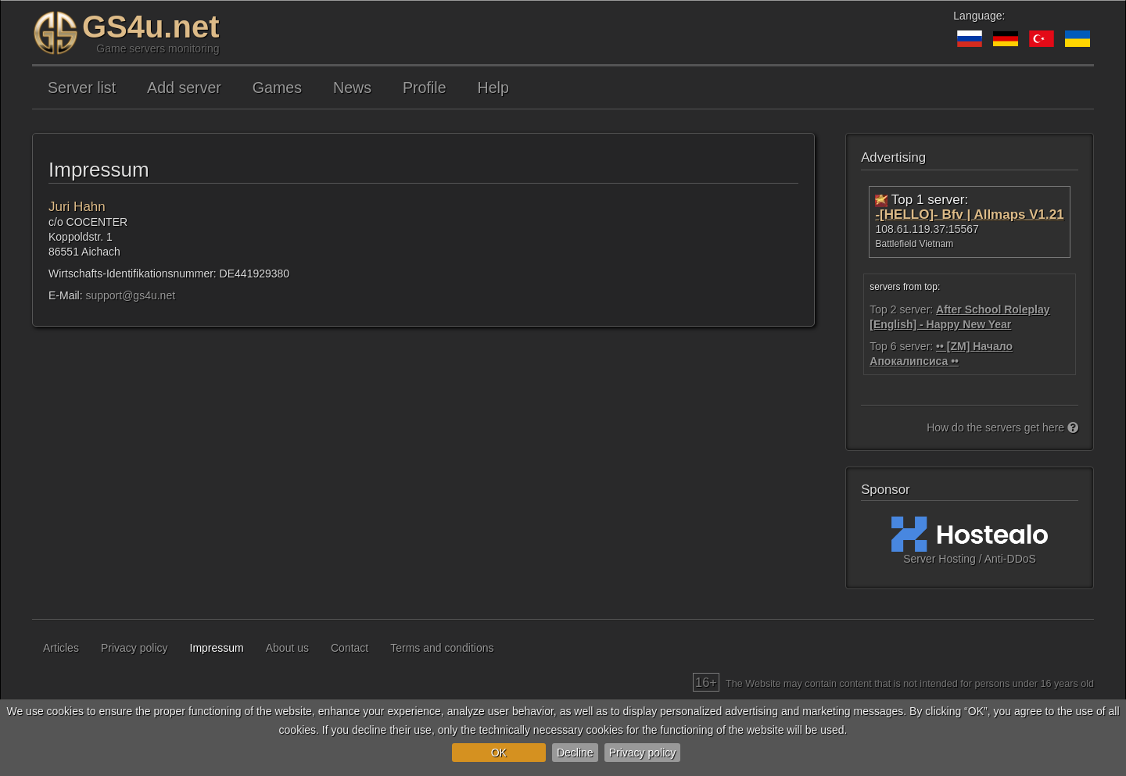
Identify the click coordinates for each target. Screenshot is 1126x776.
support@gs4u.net (130, 295)
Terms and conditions (441, 648)
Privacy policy (642, 752)
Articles (61, 648)
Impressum (217, 648)
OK (499, 752)
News (352, 87)
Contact (349, 648)
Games (277, 87)
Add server (184, 87)
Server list (82, 87)
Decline (575, 752)
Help (493, 87)
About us (287, 648)
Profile (424, 87)
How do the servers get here (1002, 427)
